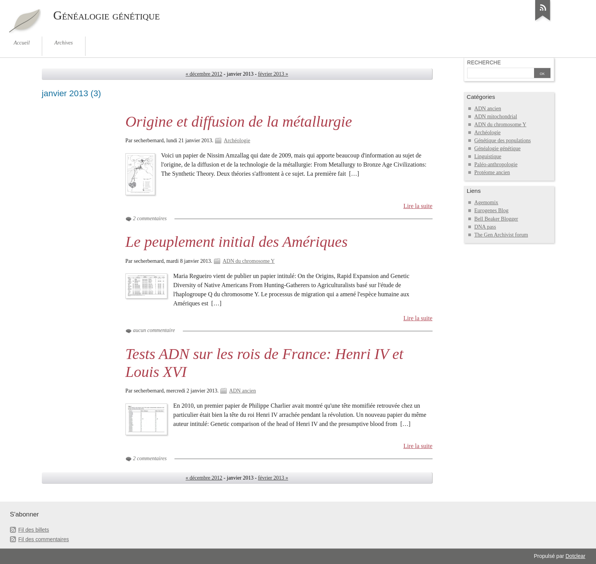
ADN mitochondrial (495, 116)
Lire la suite (418, 206)
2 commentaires (150, 218)
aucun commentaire (154, 330)
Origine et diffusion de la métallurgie (238, 121)
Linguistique (487, 156)
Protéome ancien (492, 172)
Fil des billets (33, 530)
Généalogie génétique (497, 148)
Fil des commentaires (43, 539)
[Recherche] (501, 73)
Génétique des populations (502, 140)
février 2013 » (273, 74)
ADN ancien (242, 391)
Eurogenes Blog (491, 210)
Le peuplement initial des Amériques (236, 241)
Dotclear (575, 556)
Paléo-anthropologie (496, 164)
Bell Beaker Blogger (496, 219)
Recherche (484, 62)
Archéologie (237, 140)
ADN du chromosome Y (249, 261)
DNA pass (485, 227)
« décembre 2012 (203, 74)
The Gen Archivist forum (501, 235)
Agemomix (486, 202)
